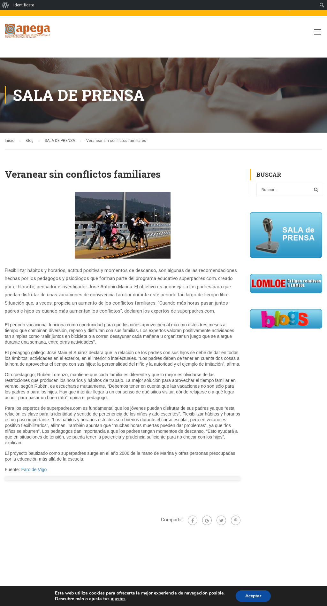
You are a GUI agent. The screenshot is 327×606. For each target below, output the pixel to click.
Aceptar (253, 596)
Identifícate (23, 5)
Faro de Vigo (34, 469)
